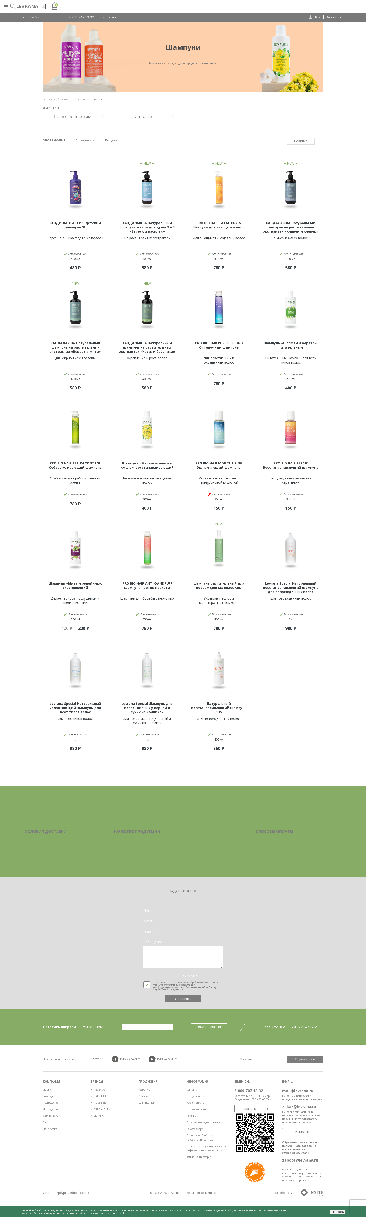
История (47, 1089)
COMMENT (191, 976)
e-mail (148, 921)
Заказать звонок (109, 17)
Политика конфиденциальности (205, 1122)
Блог (45, 1122)
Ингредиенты (51, 1109)
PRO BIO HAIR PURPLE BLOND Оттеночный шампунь (219, 345)
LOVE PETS (100, 1102)
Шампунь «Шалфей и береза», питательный (290, 345)
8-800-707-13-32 (81, 17)
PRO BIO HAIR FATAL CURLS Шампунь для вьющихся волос (218, 225)
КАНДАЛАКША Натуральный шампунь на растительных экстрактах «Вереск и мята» (75, 347)
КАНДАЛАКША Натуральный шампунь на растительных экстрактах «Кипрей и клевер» (290, 227)
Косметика (144, 1089)
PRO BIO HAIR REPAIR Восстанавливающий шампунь (290, 465)
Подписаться (305, 1059)
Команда (48, 1096)
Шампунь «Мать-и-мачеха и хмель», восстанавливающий (147, 465)
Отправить (183, 999)
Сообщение (152, 942)
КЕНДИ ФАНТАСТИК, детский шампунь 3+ (75, 225)
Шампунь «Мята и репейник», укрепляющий (75, 585)
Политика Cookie (116, 1213)
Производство (50, 1102)
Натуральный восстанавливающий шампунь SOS (218, 707)
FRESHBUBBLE (102, 1096)
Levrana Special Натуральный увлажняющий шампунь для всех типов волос (75, 707)
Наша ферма (50, 1129)
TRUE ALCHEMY (103, 1109)
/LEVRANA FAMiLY (126, 1059)
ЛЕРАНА (98, 1115)
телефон (150, 931)
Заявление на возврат (199, 1157)
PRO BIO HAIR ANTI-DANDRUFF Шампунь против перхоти (147, 585)
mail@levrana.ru (297, 1091)
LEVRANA (99, 1089)
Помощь (191, 1115)
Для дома (144, 1096)
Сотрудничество (196, 1096)
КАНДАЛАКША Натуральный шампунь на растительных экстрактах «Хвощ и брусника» (147, 347)
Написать (302, 1131)
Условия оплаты (195, 1102)
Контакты (192, 1089)
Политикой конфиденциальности (174, 986)
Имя (146, 910)
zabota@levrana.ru (300, 1160)
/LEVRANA (97, 1058)
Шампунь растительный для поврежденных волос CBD (218, 585)
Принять (338, 1211)
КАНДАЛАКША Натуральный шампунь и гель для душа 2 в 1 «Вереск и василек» (147, 227)
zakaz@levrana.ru (299, 1107)
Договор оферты (195, 1129)
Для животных (147, 1102)
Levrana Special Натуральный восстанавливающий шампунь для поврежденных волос (290, 587)
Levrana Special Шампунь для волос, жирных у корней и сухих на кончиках (147, 707)
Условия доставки (196, 1109)
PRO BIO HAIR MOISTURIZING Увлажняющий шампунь (218, 465)
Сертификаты (51, 1115)
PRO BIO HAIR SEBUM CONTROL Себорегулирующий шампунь (75, 465)
